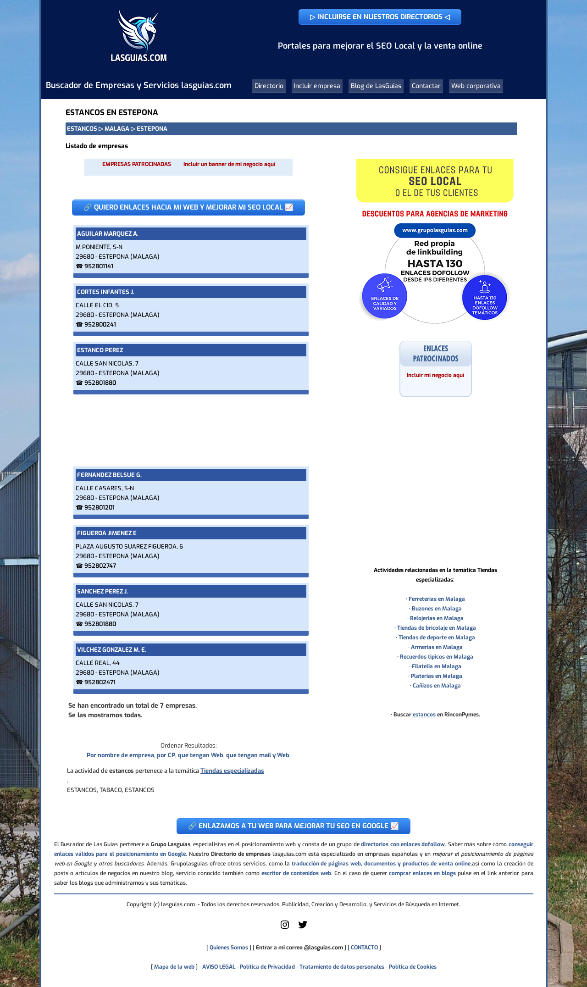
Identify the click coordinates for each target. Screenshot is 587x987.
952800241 (100, 324)
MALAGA (117, 129)
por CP (166, 755)
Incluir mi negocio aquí (435, 375)
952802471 (100, 682)
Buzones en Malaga (437, 608)
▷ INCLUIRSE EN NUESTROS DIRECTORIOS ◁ (380, 17)
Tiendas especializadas (232, 771)
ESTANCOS (82, 129)
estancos (424, 714)
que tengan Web (200, 755)
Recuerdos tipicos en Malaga (436, 656)
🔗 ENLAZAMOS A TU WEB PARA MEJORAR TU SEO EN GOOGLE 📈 (293, 826)
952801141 (98, 266)
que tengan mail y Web (257, 755)
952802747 (100, 566)
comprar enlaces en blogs (422, 873)
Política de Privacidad (267, 966)
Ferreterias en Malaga (437, 599)
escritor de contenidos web (296, 873)
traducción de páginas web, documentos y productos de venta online (381, 863)
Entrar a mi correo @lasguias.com (299, 947)
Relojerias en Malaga (437, 618)
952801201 (99, 507)
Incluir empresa (317, 86)
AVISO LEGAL (218, 966)
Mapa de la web (173, 966)
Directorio (269, 86)
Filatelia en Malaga (436, 666)
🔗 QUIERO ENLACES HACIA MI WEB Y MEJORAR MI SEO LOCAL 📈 (188, 207)
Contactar (426, 86)
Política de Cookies (413, 966)
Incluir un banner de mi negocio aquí (229, 164)
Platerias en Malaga (436, 676)
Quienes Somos (229, 947)
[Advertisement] (188, 430)
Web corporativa (476, 86)
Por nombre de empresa (120, 755)
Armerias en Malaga (437, 647)
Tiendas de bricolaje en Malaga (436, 628)
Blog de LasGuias (376, 86)
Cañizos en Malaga (437, 685)
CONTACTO (364, 947)
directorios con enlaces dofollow (403, 844)
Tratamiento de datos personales (341, 966)
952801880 (100, 383)
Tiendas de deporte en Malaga (437, 637)
